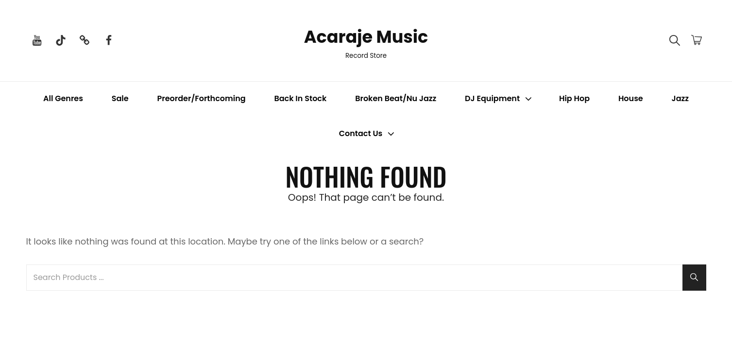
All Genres (63, 99)
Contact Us (368, 134)
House (630, 99)
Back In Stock (300, 99)
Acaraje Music (366, 35)
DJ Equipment (499, 99)
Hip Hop (574, 99)
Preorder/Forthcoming (201, 99)
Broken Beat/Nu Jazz (395, 99)
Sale (120, 99)
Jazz (680, 99)
